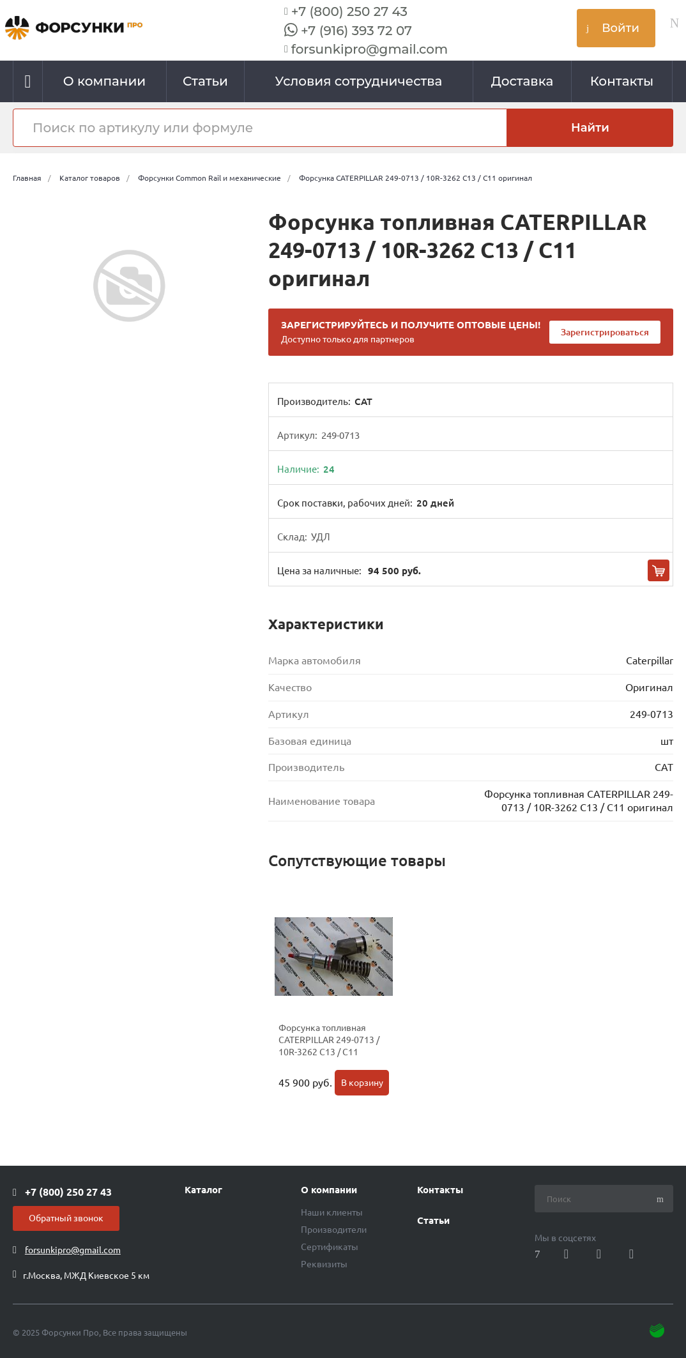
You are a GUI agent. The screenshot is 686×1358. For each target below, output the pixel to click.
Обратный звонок (66, 1218)
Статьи (433, 1221)
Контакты (440, 1190)
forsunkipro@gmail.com (369, 49)
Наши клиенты (332, 1212)
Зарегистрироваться (605, 332)
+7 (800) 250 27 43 (349, 11)
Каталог (203, 1190)
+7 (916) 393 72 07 (356, 30)
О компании (329, 1190)
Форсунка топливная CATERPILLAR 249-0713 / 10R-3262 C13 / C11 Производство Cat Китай (329, 1046)
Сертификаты (329, 1247)
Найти (590, 128)
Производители (334, 1229)
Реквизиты (324, 1264)
